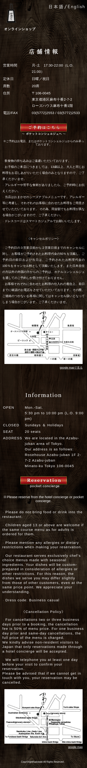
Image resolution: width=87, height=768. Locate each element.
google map (75, 747)
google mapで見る (71, 367)
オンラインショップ (19, 29)
